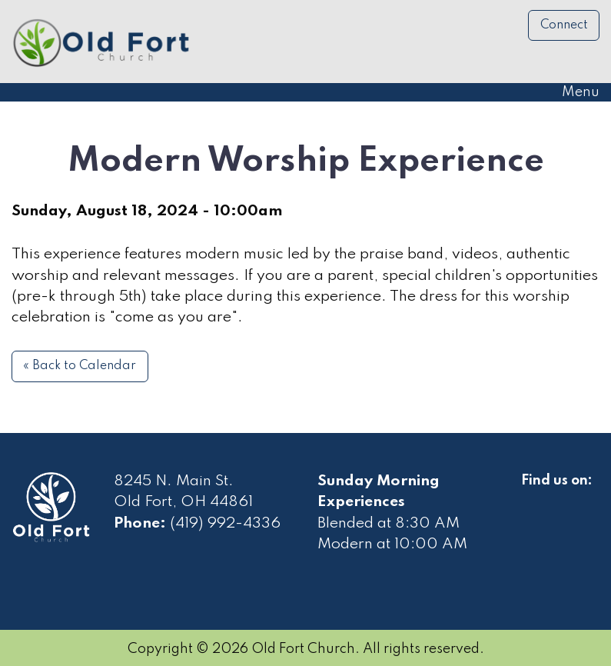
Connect (564, 25)
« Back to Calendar (79, 366)
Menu (572, 92)
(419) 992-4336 (225, 523)
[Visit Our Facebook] (533, 498)
